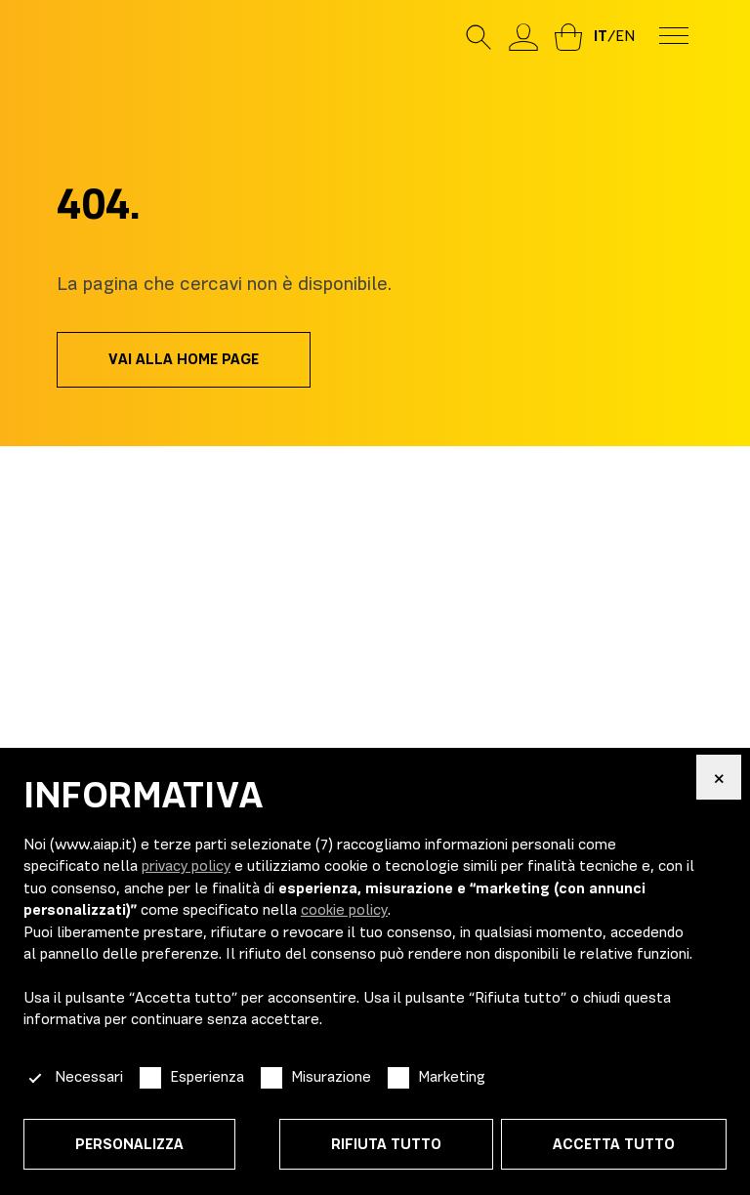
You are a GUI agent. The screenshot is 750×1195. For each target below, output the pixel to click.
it (600, 36)
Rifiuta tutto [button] (386, 1144)
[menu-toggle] (673, 34)
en (625, 36)
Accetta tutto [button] (614, 1144)
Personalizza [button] (129, 1144)
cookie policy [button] (344, 910)
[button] (718, 777)
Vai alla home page (183, 359)
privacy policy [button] (186, 866)
